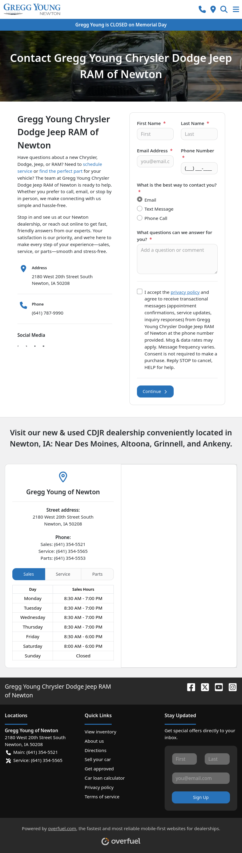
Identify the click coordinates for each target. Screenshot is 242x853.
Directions (95, 750)
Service (63, 574)
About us (94, 741)
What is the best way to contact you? (177, 188)
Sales (28, 574)
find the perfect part (61, 171)
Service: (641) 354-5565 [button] (34, 760)
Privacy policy (99, 787)
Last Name (195, 123)
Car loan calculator (105, 778)
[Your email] (155, 161)
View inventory (100, 732)
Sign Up (201, 797)
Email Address (154, 151)
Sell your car (98, 759)
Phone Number (197, 154)
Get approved (99, 769)
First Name (151, 123)
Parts (97, 574)
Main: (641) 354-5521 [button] (32, 752)
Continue (155, 391)
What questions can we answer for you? (174, 235)
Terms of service (102, 797)
